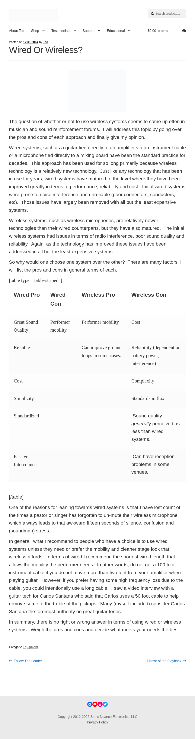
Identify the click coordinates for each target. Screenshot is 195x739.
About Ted (16, 31)
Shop (35, 31)
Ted (45, 42)
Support (89, 31)
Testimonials (60, 31)
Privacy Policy (97, 722)
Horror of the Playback (164, 661)
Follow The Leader (28, 661)
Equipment (30, 647)
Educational (116, 31)
